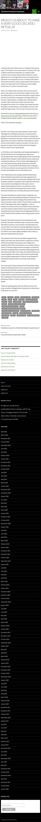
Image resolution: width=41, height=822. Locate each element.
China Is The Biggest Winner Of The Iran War (14, 412)
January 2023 (5, 513)
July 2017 (3, 724)
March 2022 (4, 540)
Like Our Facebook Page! (8, 363)
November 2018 (5, 670)
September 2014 (6, 775)
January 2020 (5, 629)
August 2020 (5, 605)
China (17, 297)
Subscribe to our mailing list (12, 801)
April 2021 (4, 578)
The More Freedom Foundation (12, 11)
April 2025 (4, 452)
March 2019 (4, 656)
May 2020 (4, 615)
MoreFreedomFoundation (10, 306)
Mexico (5, 301)
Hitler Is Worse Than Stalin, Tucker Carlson (13, 416)
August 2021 (5, 564)
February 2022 (5, 544)
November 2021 (5, 554)
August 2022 (5, 527)
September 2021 (6, 561)
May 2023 (4, 503)
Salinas (16, 313)
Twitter (8, 118)
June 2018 (4, 687)
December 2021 (5, 551)
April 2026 (4, 431)
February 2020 (5, 625)
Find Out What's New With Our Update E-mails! (15, 356)
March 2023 (4, 510)
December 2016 (5, 748)
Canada (10, 297)
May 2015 (4, 765)
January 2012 (5, 789)
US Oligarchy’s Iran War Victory (10, 405)
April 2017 (4, 734)
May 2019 (4, 649)
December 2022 (5, 517)
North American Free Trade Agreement (14, 308)
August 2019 (5, 646)
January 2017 (5, 745)
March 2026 (4, 435)
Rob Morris (36, 310)
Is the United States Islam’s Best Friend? (20, 333)
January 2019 (5, 663)
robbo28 (14, 30)
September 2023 (6, 493)
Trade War (6, 315)
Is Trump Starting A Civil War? (9, 419)
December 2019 (5, 632)
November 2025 (5, 438)
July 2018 (3, 683)
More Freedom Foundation (17, 304)
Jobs (15, 299)
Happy (4, 299)
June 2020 (4, 612)
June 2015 (4, 762)
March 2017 (4, 738)
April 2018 (4, 694)
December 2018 (5, 666)
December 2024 (5, 462)
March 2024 (4, 482)
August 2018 (5, 680)
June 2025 (4, 448)
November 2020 (5, 595)
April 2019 (4, 653)
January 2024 (5, 486)
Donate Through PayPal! (8, 353)
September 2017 (6, 717)
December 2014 (5, 768)
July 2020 (3, 608)
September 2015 (6, 758)
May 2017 (4, 731)
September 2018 (6, 677)
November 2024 (5, 465)
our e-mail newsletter (30, 118)
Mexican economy (32, 299)
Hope (10, 299)
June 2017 (4, 728)
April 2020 (4, 619)
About (3, 382)
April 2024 (4, 479)
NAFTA (22, 306)
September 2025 (6, 445)
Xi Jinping (5, 317)
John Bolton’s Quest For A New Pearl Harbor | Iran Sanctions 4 (20, 327)
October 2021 (5, 557)
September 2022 (6, 523)
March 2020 (4, 622)
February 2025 (5, 455)
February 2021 (5, 585)
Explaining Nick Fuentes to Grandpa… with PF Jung (15, 409)
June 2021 (4, 571)
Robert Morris (7, 313)
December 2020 (5, 591)
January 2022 (5, 547)
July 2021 (3, 568)
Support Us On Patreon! (8, 370)
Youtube (19, 118)
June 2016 (4, 751)
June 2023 (4, 499)
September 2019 (6, 642)
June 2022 (4, 534)
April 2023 (4, 506)
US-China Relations (33, 315)
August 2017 (5, 721)
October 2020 (5, 598)
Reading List (4, 393)
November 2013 (5, 782)
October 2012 (5, 785)
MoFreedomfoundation (30, 301)
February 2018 (5, 700)
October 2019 (5, 639)
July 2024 (3, 472)
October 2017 (5, 714)
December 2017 (5, 707)
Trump (13, 315)
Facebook (13, 118)
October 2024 (5, 469)
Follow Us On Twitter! (7, 360)
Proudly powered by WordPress (9, 819)
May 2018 (4, 690)
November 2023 (5, 489)
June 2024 (4, 476)
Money (4, 304)
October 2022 (5, 520)
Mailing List (4, 389)
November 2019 (5, 636)
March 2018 (4, 697)
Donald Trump (25, 297)
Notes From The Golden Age (11, 310)
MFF (10, 301)
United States (21, 315)
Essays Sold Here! (6, 386)
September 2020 (6, 602)
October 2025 (5, 442)
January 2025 (5, 459)
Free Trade (36, 297)
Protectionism (25, 310)
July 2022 (3, 530)
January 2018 (5, 704)
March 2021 (4, 581)
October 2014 (5, 772)
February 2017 (5, 741)
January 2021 (5, 588)
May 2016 (4, 755)
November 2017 (5, 711)
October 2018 (5, 673)
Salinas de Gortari (25, 313)
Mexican (21, 299)
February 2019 (5, 659)
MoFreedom (17, 301)
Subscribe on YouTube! (8, 366)
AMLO (4, 297)
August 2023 (5, 496)
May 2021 (4, 574)
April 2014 (4, 779)
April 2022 (4, 537)
